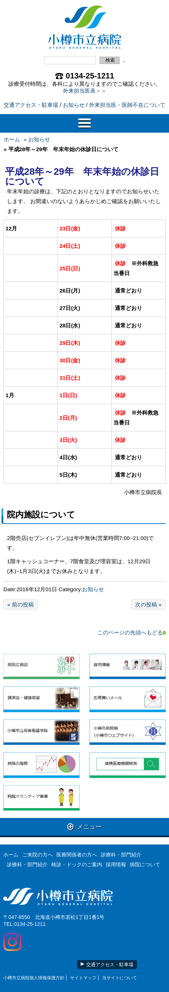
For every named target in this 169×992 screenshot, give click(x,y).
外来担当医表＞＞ (84, 91)
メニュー (84, 826)
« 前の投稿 (20, 604)
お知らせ (74, 105)
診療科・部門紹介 (121, 855)
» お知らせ (37, 139)
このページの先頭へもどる (131, 632)
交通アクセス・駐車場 (31, 105)
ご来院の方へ (37, 855)
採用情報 (116, 864)
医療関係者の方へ (76, 855)
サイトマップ (83, 977)
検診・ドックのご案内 (76, 864)
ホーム (12, 139)
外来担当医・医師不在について (127, 105)
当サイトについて (119, 977)
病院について (145, 864)
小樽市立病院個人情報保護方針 (33, 977)
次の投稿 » (148, 604)
